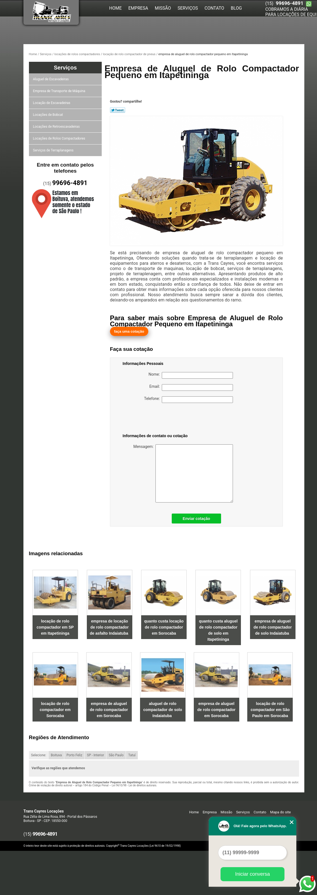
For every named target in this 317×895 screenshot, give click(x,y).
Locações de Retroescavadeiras (57, 127)
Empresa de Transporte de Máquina (60, 91)
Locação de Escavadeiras (52, 103)
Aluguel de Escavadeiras (52, 79)
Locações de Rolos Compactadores (60, 138)
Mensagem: (178, 473)
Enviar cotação (196, 518)
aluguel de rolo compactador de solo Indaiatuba (162, 709)
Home (115, 8)
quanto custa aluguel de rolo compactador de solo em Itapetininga (218, 630)
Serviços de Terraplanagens (54, 150)
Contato (214, 8)
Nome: (191, 375)
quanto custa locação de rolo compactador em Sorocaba (164, 627)
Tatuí (132, 755)
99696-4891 (289, 3)
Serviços (188, 8)
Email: (191, 387)
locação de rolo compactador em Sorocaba (55, 709)
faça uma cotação (129, 331)
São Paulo (116, 755)
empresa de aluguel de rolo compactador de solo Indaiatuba (273, 627)
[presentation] (158, 419)
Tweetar (117, 110)
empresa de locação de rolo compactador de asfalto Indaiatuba (109, 627)
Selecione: (38, 755)
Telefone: (188, 399)
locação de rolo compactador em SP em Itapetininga (55, 627)
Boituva (56, 755)
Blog (236, 8)
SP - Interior (95, 755)
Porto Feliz (74, 755)
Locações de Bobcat (49, 115)
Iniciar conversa (252, 874)
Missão (163, 8)
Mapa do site (280, 812)
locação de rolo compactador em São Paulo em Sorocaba (270, 709)
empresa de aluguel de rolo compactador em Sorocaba (109, 709)
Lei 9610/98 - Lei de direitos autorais (134, 785)
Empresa (138, 8)
